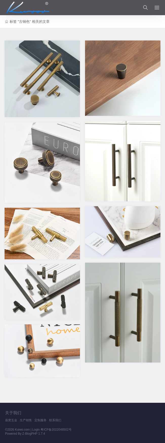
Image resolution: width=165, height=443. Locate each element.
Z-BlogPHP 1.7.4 (33, 433)
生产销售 (26, 420)
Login (35, 429)
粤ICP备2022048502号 (56, 429)
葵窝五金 (11, 420)
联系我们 (55, 420)
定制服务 (40, 420)
